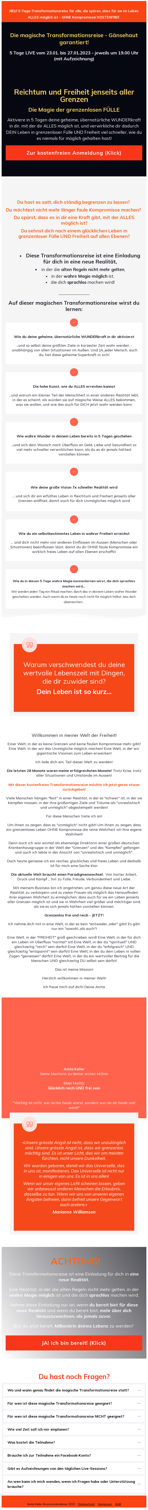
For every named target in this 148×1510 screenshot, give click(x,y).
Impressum (105, 1504)
